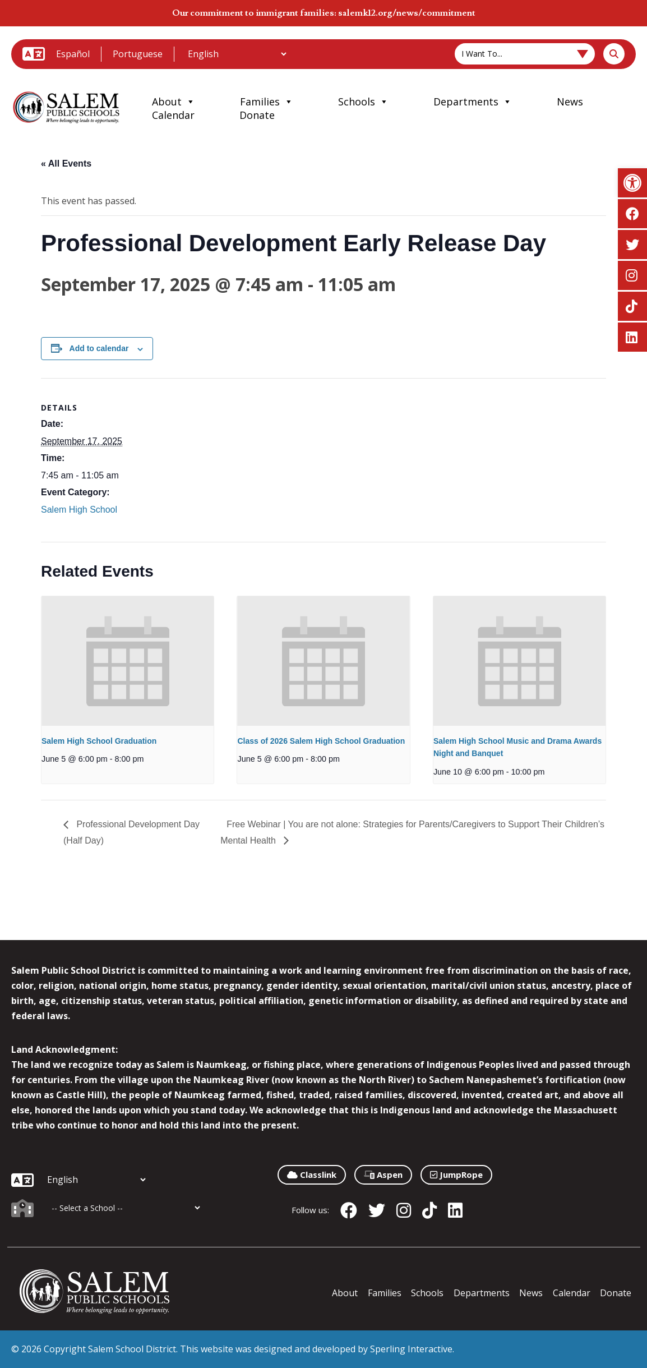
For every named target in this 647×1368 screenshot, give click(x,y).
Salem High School (79, 509)
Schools (363, 101)
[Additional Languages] (237, 54)
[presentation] (127, 660)
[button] (632, 182)
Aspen (383, 1174)
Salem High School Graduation (98, 740)
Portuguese (138, 54)
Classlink (311, 1174)
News (570, 101)
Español (73, 54)
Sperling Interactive (411, 1349)
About (173, 101)
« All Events (66, 163)
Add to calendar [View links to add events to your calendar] (99, 348)
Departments (472, 101)
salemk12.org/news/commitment (406, 13)
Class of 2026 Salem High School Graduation (321, 740)
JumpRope (456, 1174)
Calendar (173, 115)
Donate (257, 115)
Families (266, 101)
